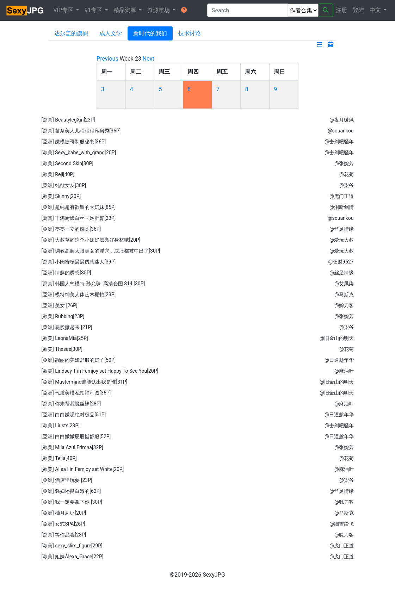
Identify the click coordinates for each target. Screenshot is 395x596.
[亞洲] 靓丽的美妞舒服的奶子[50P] (78, 360)
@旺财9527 (341, 262)
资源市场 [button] (159, 10)
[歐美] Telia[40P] (58, 458)
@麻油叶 (344, 371)
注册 (341, 10)
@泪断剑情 (341, 207)
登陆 (358, 10)
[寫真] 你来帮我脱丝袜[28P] (71, 403)
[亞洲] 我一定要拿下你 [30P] (71, 502)
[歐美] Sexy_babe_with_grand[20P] (78, 152)
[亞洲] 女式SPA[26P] (63, 524)
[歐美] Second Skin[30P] (67, 163)
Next (148, 58)
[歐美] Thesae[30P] (61, 349)
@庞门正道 (341, 196)
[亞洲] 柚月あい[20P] (63, 513)
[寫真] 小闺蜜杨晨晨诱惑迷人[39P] (78, 262)
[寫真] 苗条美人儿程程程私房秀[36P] (81, 131)
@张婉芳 (344, 163)
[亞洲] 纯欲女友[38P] (63, 185)
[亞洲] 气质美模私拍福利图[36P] (76, 393)
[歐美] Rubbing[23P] (62, 316)
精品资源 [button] (125, 10)
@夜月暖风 (341, 120)
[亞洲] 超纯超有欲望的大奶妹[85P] (78, 207)
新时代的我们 (150, 33)
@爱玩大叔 (341, 240)
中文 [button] (376, 10)
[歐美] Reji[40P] (57, 174)
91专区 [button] (94, 10)
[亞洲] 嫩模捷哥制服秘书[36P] (73, 141)
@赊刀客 (344, 305)
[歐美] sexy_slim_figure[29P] (71, 545)
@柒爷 (346, 185)
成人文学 (110, 33)
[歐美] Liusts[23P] (60, 425)
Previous (107, 58)
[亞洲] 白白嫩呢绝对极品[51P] (73, 414)
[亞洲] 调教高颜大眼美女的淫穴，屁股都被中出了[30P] (100, 251)
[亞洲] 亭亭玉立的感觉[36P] (71, 229)
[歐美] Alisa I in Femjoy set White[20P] (82, 469)
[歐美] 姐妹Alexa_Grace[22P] (72, 556)
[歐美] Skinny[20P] (61, 196)
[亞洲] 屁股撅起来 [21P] (66, 327)
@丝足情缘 (341, 229)
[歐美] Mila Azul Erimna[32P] (72, 447)
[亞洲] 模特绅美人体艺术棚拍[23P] (78, 294)
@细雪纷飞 (341, 524)
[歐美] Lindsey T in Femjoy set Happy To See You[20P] (99, 371)
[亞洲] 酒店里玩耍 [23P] (66, 480)
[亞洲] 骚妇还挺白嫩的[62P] (71, 491)
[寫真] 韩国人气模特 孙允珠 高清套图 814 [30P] (93, 283)
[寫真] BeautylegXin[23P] (68, 120)
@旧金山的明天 (337, 338)
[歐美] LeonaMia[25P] (64, 338)
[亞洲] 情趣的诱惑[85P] (66, 272)
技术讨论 (189, 33)
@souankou (341, 131)
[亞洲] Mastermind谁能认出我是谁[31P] (84, 382)
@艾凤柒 (344, 283)
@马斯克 (344, 294)
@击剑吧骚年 (339, 141)
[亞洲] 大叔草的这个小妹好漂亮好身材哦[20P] (90, 240)
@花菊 (346, 174)
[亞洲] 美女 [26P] (59, 305)
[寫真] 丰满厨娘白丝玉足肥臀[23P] (78, 218)
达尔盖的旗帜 (71, 33)
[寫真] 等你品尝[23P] (63, 535)
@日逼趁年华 (339, 360)
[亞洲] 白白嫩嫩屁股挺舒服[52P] (76, 436)
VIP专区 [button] (64, 10)
